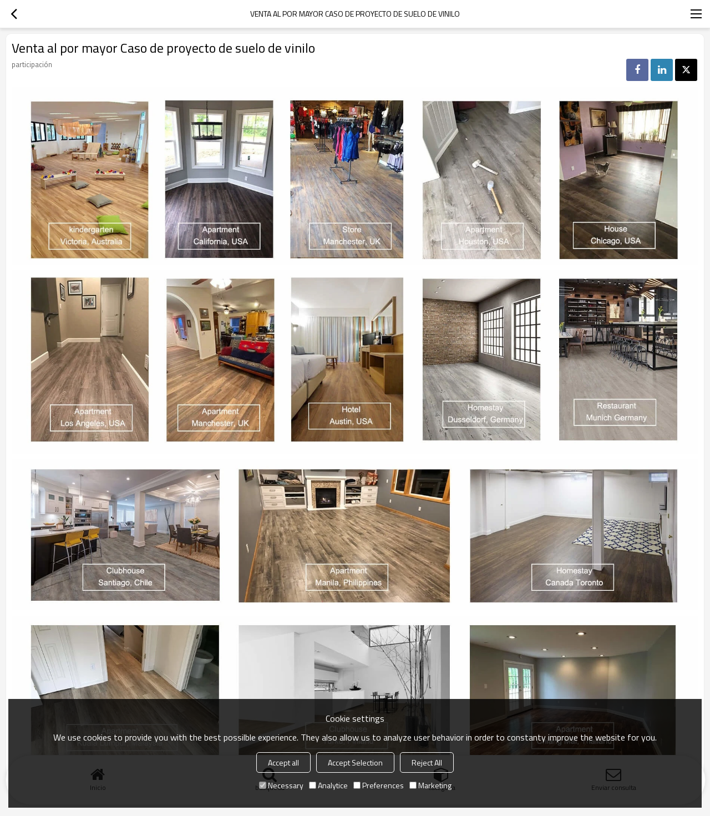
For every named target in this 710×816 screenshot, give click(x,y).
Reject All (427, 762)
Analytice (328, 785)
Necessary (281, 785)
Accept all (283, 762)
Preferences (378, 785)
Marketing (430, 785)
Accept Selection (355, 762)
